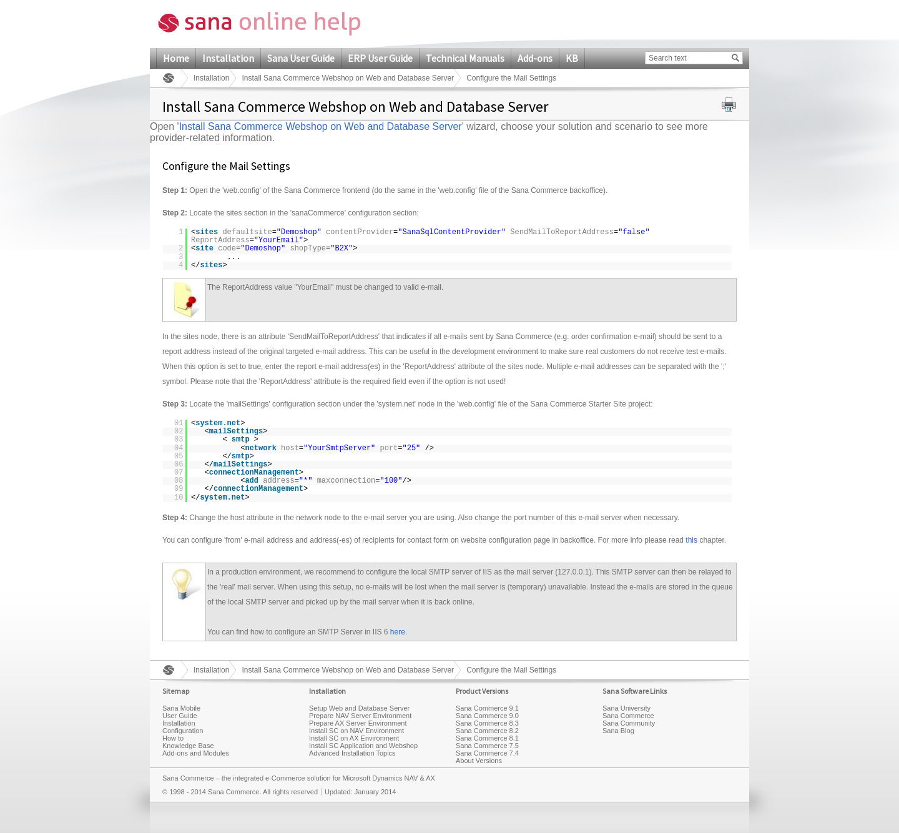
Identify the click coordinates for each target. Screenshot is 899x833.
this (691, 540)
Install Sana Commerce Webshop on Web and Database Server (348, 78)
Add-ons (535, 58)
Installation (228, 58)
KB (572, 58)
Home (176, 58)
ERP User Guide (380, 58)
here (397, 632)
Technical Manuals (465, 58)
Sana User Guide (301, 58)
